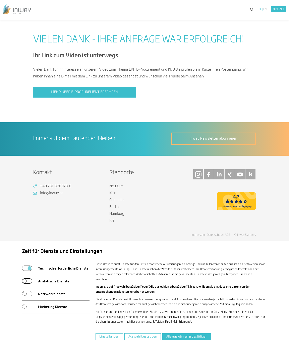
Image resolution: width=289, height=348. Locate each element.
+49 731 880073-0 (55, 186)
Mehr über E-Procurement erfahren (84, 92)
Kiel (112, 220)
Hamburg (116, 214)
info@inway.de (51, 193)
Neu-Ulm (116, 186)
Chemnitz (116, 200)
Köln (112, 193)
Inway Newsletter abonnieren (213, 138)
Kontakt (279, 9)
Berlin (114, 207)
